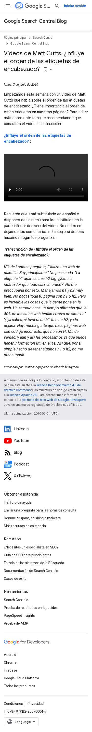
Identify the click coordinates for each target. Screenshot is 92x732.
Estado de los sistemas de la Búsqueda (34, 563)
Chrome (10, 662)
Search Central (37, 6)
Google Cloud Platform (21, 678)
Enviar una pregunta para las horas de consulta (40, 510)
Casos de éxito (15, 579)
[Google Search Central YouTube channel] (46, 441)
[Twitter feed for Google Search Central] (46, 476)
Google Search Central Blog (35, 21)
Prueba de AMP (16, 623)
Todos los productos (19, 686)
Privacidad (35, 704)
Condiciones (13, 704)
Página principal (15, 37)
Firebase (10, 670)
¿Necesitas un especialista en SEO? (31, 547)
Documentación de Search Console (31, 571)
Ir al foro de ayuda (18, 502)
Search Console (16, 600)
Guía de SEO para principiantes (27, 555)
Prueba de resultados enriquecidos (31, 608)
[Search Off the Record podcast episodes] (46, 464)
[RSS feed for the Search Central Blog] (46, 452)
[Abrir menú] (8, 6)
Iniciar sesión (75, 6)
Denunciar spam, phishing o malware (32, 518)
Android (10, 655)
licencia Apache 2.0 (23, 395)
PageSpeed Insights (19, 615)
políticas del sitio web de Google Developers (54, 400)
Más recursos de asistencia (25, 526)
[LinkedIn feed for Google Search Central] (46, 429)
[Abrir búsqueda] (57, 6)
